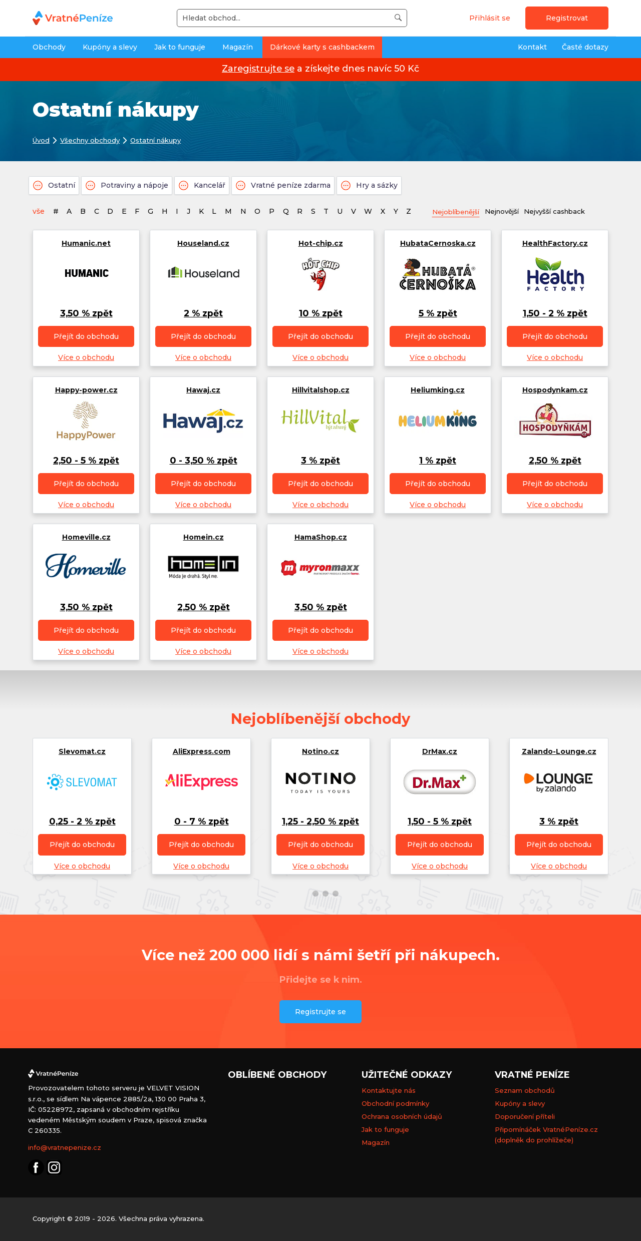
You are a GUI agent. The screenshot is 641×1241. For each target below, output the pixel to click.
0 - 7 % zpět (201, 821)
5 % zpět (438, 313)
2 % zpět (203, 313)
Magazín (237, 47)
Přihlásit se (489, 18)
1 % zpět (437, 461)
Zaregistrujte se (258, 68)
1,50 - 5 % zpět (440, 821)
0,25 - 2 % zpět (82, 821)
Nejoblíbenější (458, 211)
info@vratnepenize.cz (64, 1148)
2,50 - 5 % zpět (86, 461)
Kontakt (532, 47)
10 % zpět (321, 313)
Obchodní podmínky (395, 1104)
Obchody (49, 47)
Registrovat (567, 18)
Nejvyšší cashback (566, 211)
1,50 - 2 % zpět (555, 313)
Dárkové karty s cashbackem (322, 47)
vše (39, 211)
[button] (305, 894)
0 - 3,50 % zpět (203, 461)
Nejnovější (509, 211)
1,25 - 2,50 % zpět (320, 821)
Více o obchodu (86, 357)
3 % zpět (320, 461)
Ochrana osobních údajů (402, 1117)
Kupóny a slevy (110, 47)
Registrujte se (320, 1011)
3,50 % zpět (86, 313)
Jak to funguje (179, 47)
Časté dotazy (585, 47)
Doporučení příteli (525, 1117)
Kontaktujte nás (389, 1091)
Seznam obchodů (525, 1091)
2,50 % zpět (555, 461)
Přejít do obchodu (86, 336)
